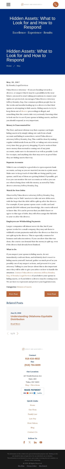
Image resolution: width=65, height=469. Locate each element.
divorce (24, 111)
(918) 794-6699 (32, 365)
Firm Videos (32, 423)
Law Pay (32, 419)
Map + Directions (32, 385)
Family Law (32, 414)
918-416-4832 (32, 358)
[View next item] (17, 333)
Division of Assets (24, 287)
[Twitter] (29, 442)
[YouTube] (41, 442)
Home (32, 405)
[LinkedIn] (35, 442)
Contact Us (32, 432)
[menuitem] (21, 466)
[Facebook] (24, 442)
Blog (32, 427)
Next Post (51, 294)
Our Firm (32, 410)
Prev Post (13, 294)
